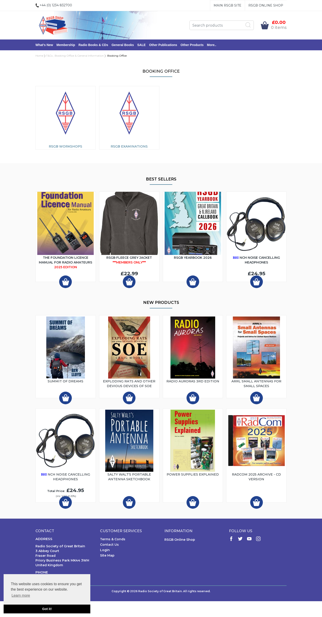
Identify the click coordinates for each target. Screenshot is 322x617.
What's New (44, 45)
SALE (141, 45)
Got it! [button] (47, 609)
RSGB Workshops (65, 146)
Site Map (107, 555)
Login (105, 550)
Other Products (192, 45)
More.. (211, 45)
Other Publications (163, 45)
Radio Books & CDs (93, 45)
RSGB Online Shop (265, 5)
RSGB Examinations (129, 146)
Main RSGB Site (227, 5)
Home (39, 55)
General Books (123, 45)
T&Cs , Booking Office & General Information (75, 55)
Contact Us (109, 545)
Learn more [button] (21, 595)
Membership (65, 45)
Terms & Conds (112, 539)
